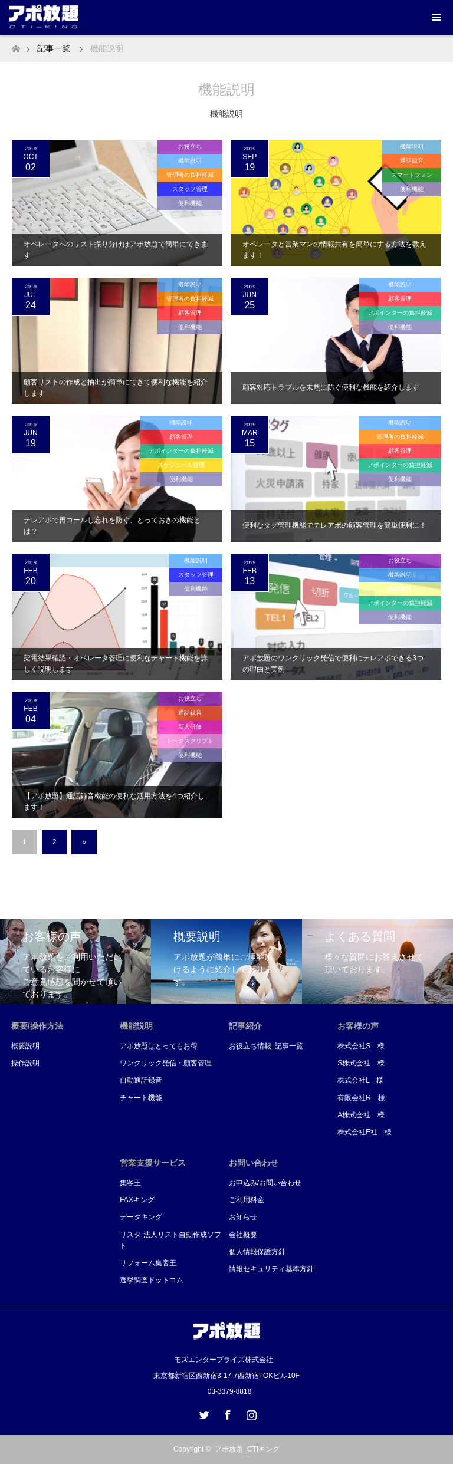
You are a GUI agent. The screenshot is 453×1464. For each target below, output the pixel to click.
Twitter (203, 1413)
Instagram (250, 1413)
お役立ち (190, 146)
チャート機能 (141, 1098)
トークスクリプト (190, 741)
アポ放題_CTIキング (247, 1449)
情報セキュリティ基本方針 (271, 1269)
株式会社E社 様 (364, 1132)
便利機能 (190, 203)
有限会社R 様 (361, 1098)
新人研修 (190, 726)
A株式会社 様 (361, 1115)
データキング (141, 1217)
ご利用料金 (246, 1200)
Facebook (226, 1413)
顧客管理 (190, 313)
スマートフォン (411, 175)
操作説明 (400, 588)
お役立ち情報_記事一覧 (266, 1046)
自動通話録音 (141, 1080)
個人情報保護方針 (257, 1252)
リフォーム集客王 (148, 1263)
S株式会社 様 (361, 1063)
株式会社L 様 (360, 1080)
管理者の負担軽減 (190, 175)
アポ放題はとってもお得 (159, 1046)
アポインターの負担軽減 (399, 313)
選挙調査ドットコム (151, 1280)
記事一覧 (53, 48)
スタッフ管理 (190, 189)
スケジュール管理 (181, 465)
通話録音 (412, 160)
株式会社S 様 (361, 1046)
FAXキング (137, 1200)
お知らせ (243, 1217)
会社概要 (243, 1235)
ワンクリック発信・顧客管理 (166, 1063)
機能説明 (190, 160)
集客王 (130, 1183)
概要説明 (25, 1046)
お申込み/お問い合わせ (265, 1183)
